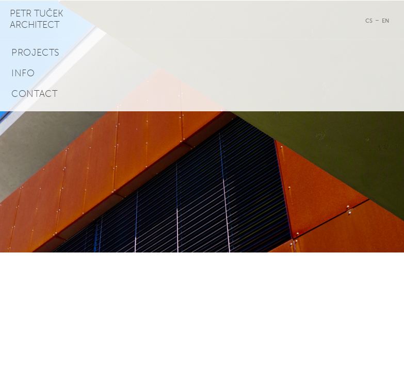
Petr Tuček (36, 19)
